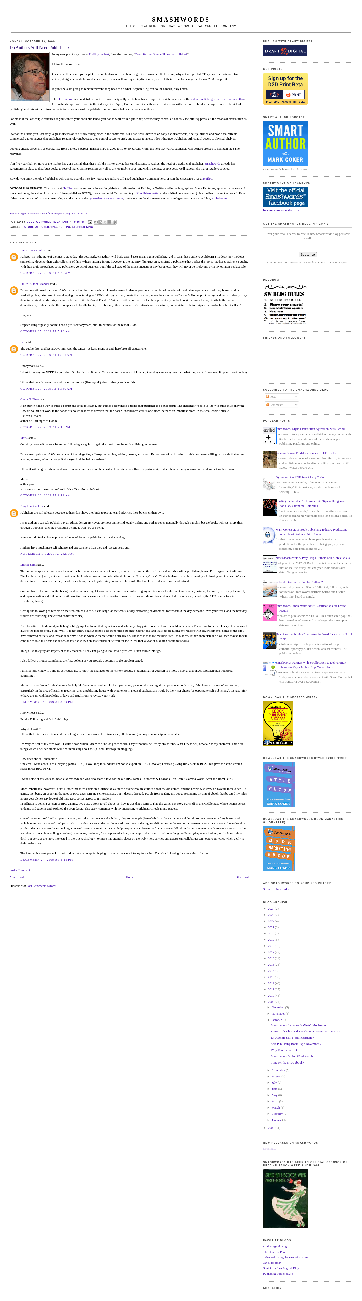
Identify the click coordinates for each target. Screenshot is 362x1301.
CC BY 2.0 (82, 213)
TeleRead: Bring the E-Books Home (285, 1257)
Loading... (269, 1148)
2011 (271, 989)
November (278, 1013)
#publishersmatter (148, 193)
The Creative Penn (274, 1252)
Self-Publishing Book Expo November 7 (296, 1044)
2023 (271, 915)
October (277, 1019)
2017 (271, 952)
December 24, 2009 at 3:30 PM (46, 701)
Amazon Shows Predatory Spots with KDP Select (306, 453)
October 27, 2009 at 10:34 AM (46, 355)
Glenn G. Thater (30, 399)
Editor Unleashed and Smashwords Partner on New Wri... (307, 1031)
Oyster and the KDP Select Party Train (300, 477)
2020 (271, 933)
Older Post (242, 877)
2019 (271, 939)
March (276, 1107)
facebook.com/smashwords (281, 210)
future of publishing (40, 227)
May (275, 1095)
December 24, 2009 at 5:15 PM (46, 859)
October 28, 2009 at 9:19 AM (45, 495)
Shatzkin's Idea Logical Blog (281, 1268)
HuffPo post (65, 99)
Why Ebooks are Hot (284, 1050)
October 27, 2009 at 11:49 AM (46, 388)
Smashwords (212, 163)
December (278, 1007)
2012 (271, 983)
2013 (271, 977)
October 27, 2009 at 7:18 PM (45, 427)
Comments (274, 404)
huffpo (64, 227)
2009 (271, 1002)
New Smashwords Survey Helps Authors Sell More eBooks (313, 558)
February (278, 1113)
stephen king (82, 227)
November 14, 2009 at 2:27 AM (47, 553)
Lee (22, 342)
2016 (271, 958)
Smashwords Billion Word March (292, 1056)
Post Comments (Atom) (41, 886)
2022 (271, 921)
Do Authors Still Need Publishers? (292, 1037)
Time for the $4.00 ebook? (287, 1062)
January (277, 1120)
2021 (271, 927)
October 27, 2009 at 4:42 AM (45, 272)
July (275, 1082)
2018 (271, 946)
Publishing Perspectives (278, 1273)
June (275, 1089)
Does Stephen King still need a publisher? (161, 54)
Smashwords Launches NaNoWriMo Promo (298, 1025)
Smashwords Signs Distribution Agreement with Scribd (310, 429)
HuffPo (207, 178)
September (279, 1070)
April (275, 1101)
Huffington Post (99, 54)
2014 (271, 970)
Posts (271, 396)
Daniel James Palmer (33, 250)
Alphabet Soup (220, 198)
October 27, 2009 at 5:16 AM (45, 331)
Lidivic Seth (28, 564)
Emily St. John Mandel (34, 283)
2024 (271, 908)
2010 (271, 995)
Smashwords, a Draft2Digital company (201, 26)
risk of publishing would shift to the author (217, 99)
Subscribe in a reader (276, 889)
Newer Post (17, 877)
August (276, 1076)
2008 (271, 1128)
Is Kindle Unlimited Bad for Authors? (299, 582)
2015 (271, 964)
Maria (24, 437)
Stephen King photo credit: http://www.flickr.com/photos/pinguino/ (42, 213)
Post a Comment (20, 870)
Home (130, 877)
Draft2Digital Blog (275, 1246)
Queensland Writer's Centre (106, 198)
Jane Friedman (272, 1262)
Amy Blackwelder (31, 506)
